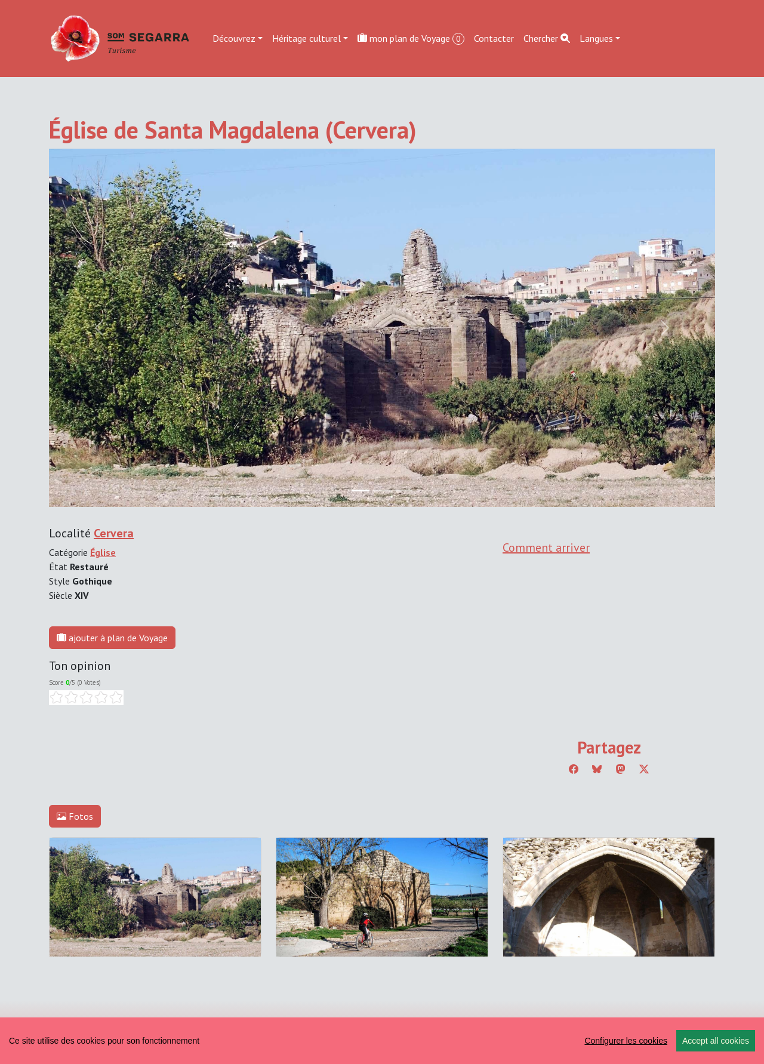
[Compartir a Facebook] (573, 769)
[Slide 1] (382, 490)
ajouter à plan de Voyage (112, 638)
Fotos (75, 816)
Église (103, 552)
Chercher (546, 38)
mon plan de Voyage (411, 38)
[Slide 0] (360, 490)
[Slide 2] (403, 490)
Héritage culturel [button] (306, 38)
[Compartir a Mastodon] (621, 769)
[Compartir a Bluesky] (597, 769)
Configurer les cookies (625, 1040)
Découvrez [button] (233, 38)
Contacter (494, 38)
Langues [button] (596, 38)
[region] (382, 1040)
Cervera (114, 533)
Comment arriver (546, 547)
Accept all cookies (715, 1040)
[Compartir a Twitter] (644, 769)
